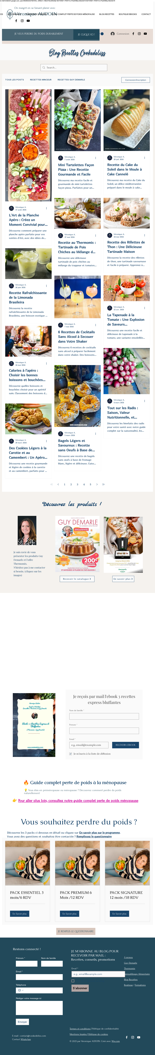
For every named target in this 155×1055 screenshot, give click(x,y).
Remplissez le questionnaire (94, 836)
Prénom (73, 724)
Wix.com (116, 1041)
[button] (19, 914)
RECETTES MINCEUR (40, 80)
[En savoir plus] (123, 579)
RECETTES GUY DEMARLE (71, 80)
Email (72, 739)
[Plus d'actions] (47, 208)
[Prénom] (103, 731)
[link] (100, 33)
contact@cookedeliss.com (33, 1035)
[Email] (87, 745)
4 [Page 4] (84, 484)
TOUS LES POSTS (14, 80)
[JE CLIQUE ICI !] (86, 35)
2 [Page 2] (71, 484)
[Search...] (74, 67)
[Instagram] (22, 21)
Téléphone (21, 985)
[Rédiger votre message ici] (39, 1007)
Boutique (128, 985)
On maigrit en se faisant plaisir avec (34, 7)
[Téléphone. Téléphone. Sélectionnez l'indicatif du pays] (21, 990)
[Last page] (103, 484)
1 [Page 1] (64, 484)
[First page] (51, 484)
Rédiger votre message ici (28, 998)
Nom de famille (76, 710)
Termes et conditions (80, 1028)
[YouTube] (28, 21)
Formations (140, 985)
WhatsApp (26, 1039)
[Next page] (97, 484)
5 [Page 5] (90, 484)
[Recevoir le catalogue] (77, 579)
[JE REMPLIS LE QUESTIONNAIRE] (75, 931)
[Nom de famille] (103, 716)
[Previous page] (58, 484)
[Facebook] (16, 21)
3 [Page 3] (77, 484)
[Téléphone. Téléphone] (42, 990)
